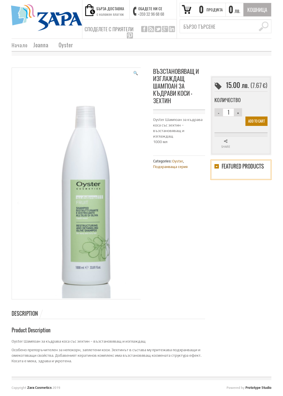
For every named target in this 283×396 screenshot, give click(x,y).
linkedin (172, 29)
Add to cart (256, 121)
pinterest (130, 35)
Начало (20, 45)
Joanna (41, 46)
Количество (227, 100)
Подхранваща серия (170, 167)
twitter (158, 29)
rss (151, 29)
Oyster (65, 46)
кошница (257, 9)
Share (225, 147)
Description (25, 313)
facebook (144, 29)
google (165, 29)
